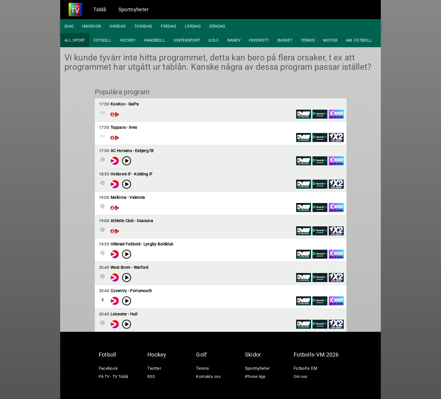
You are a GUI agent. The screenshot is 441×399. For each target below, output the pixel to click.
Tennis (308, 40)
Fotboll (102, 40)
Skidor (253, 354)
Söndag (217, 26)
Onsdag (117, 26)
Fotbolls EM (305, 368)
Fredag (168, 26)
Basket (285, 40)
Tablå (99, 9)
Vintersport (187, 40)
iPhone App (255, 376)
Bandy (234, 40)
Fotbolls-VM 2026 (316, 354)
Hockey (128, 40)
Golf (213, 40)
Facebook (108, 368)
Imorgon (91, 26)
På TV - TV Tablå (114, 376)
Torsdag (143, 26)
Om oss (300, 376)
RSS (151, 376)
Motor (330, 40)
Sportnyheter (133, 9)
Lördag (193, 26)
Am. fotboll (359, 40)
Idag (69, 26)
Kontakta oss (208, 376)
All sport (74, 40)
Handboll (154, 40)
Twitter (154, 368)
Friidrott (259, 40)
